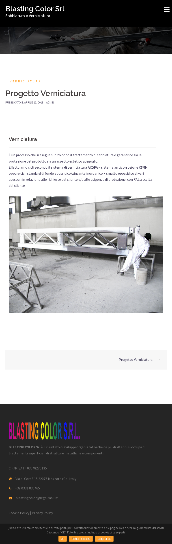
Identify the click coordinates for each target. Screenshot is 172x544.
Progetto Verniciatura (136, 359)
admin (50, 102)
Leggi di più (104, 538)
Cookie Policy (19, 513)
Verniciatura (25, 81)
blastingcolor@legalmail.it (37, 498)
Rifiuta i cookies (80, 538)
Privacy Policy (42, 513)
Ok (62, 538)
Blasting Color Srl (34, 8)
